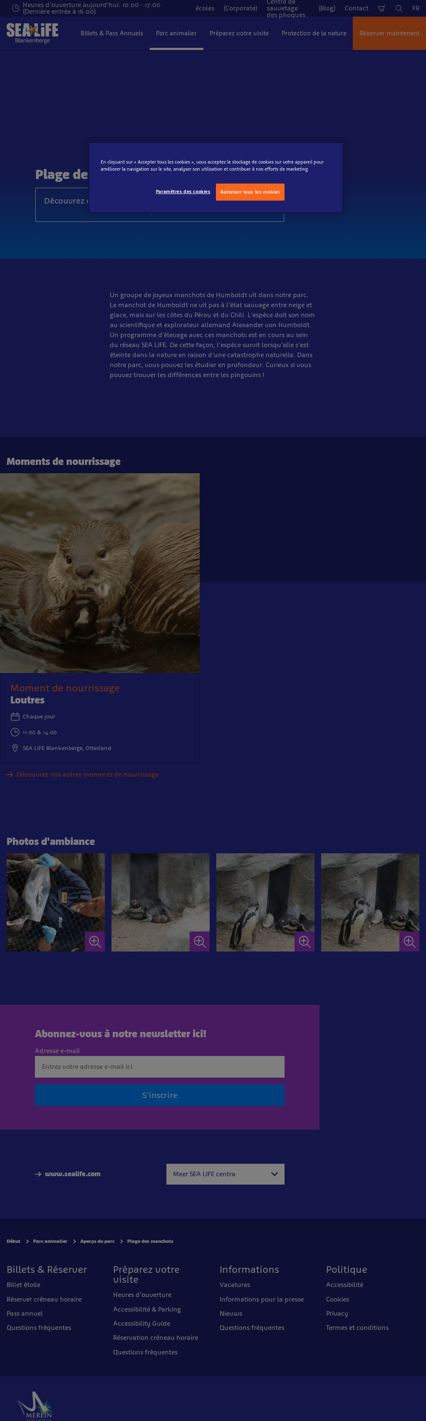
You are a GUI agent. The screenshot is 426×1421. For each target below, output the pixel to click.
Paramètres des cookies (183, 191)
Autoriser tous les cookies (250, 192)
